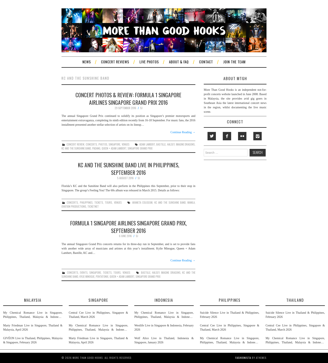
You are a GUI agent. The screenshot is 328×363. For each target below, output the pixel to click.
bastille (161, 144)
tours (108, 203)
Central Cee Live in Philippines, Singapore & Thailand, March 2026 (98, 314)
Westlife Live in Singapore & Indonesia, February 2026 (164, 327)
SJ (141, 108)
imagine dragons (185, 144)
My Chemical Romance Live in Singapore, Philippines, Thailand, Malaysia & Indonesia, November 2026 (33, 315)
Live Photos (149, 61)
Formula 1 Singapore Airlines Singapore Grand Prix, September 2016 (128, 226)
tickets (98, 203)
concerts (91, 144)
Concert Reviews (115, 61)
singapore (114, 144)
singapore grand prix (140, 148)
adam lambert (147, 144)
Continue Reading (182, 132)
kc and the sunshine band (76, 148)
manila (191, 203)
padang (96, 148)
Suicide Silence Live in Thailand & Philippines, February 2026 (229, 314)
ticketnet (93, 206)
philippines (86, 203)
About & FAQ (179, 61)
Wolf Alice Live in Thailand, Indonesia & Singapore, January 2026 (164, 340)
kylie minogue (87, 277)
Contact (206, 61)
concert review (76, 144)
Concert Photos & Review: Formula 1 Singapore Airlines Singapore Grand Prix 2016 (128, 98)
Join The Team (234, 61)
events (84, 273)
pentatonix (102, 277)
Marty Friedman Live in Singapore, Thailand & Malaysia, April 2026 (33, 327)
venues (125, 144)
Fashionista (243, 358)
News (86, 61)
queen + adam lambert (114, 148)
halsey (170, 144)
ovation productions (74, 206)
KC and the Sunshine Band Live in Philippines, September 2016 (128, 168)
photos (103, 144)
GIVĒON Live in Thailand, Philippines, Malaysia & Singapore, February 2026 (33, 340)
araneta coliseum (142, 203)
